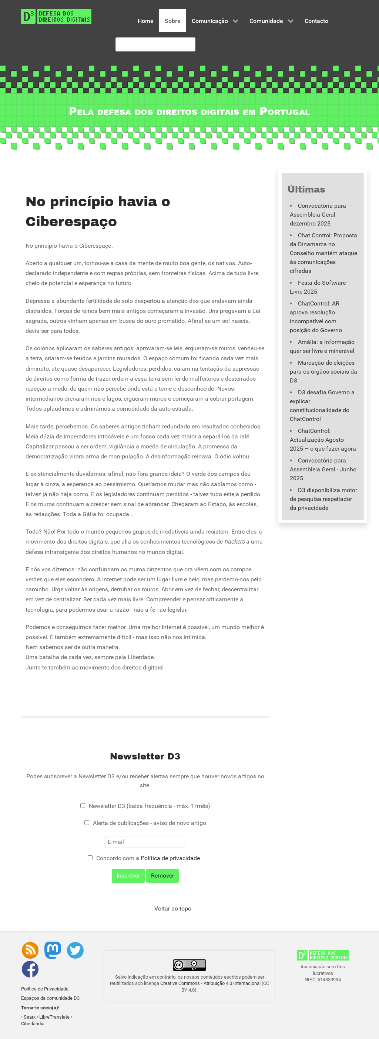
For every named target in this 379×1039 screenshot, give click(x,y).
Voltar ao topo (172, 908)
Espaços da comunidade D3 (50, 998)
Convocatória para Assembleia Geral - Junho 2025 (323, 469)
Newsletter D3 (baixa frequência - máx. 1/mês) (149, 805)
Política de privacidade (171, 858)
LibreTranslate (54, 1017)
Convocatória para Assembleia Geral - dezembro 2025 (318, 214)
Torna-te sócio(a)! (40, 1007)
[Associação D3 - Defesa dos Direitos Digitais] (56, 16)
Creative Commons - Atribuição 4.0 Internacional (210, 983)
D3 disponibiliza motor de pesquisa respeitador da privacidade (323, 499)
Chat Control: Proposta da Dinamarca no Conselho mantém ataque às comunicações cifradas (323, 253)
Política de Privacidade (44, 989)
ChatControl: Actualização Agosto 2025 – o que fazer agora (323, 439)
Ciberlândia (32, 1023)
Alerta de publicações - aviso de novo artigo (149, 822)
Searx (30, 1017)
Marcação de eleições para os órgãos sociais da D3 (323, 371)
